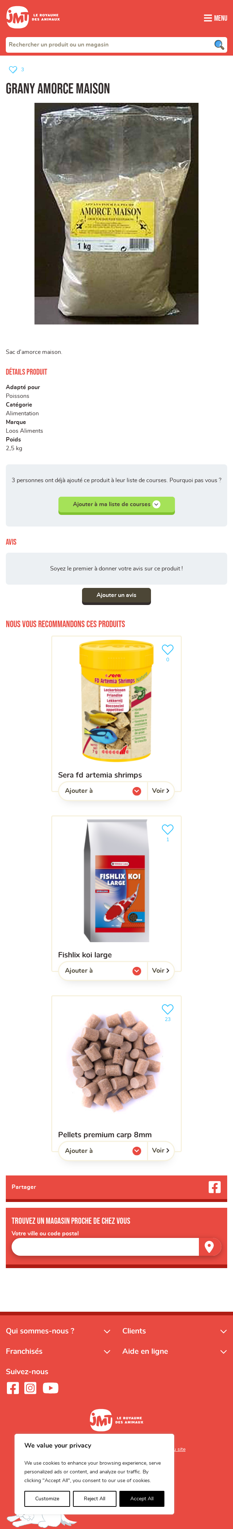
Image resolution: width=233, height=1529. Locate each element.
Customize (47, 1498)
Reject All (94, 1498)
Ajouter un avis (116, 595)
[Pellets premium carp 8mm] (116, 1073)
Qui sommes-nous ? (40, 1331)
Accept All (142, 1498)
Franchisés (24, 1351)
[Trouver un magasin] (210, 1247)
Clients (134, 1331)
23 (169, 1012)
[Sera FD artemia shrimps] (116, 714)
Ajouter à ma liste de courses (116, 504)
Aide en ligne (145, 1351)
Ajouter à (94, 793)
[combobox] (116, 44)
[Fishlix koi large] (116, 893)
